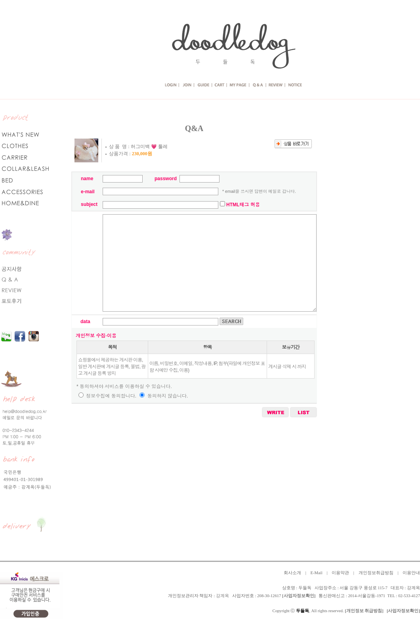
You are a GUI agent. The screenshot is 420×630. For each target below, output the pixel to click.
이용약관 (340, 573)
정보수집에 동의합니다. (107, 396)
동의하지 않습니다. (163, 396)
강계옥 (222, 596)
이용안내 (411, 573)
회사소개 (292, 573)
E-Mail (316, 573)
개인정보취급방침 (376, 573)
